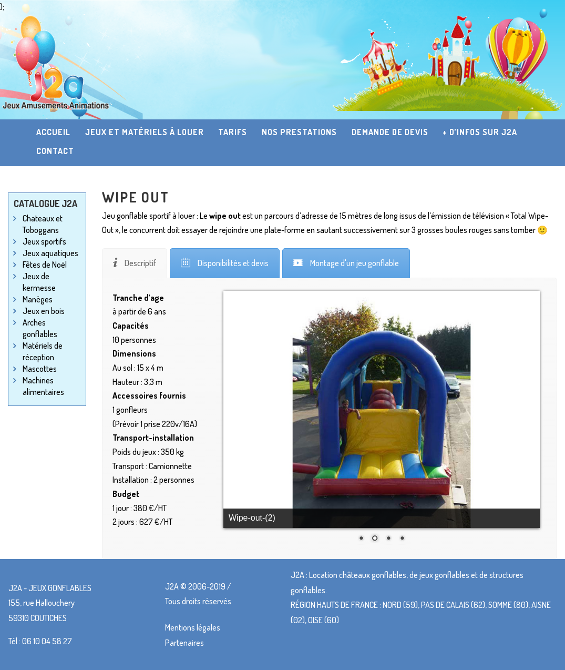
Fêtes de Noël (45, 264)
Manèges (38, 299)
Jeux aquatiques (50, 253)
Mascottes (40, 368)
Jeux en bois (44, 311)
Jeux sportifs (44, 241)
